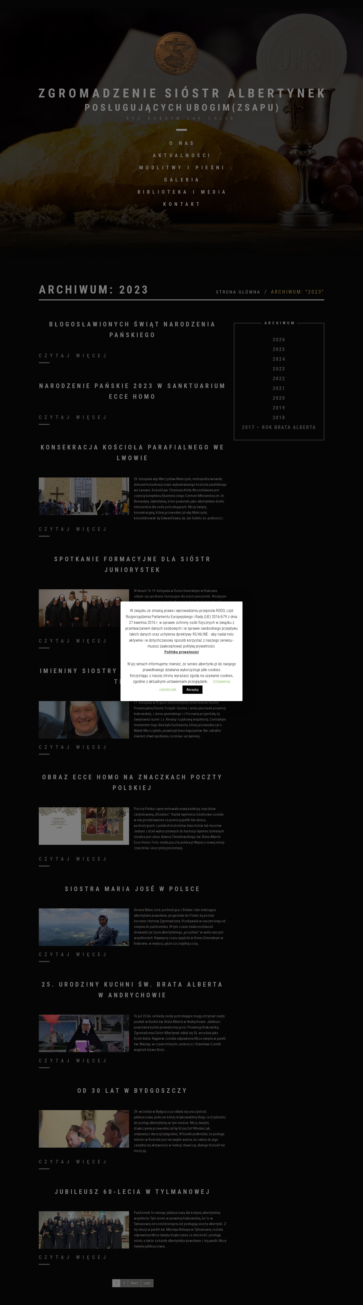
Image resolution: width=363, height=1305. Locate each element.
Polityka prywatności (181, 652)
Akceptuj (192, 690)
